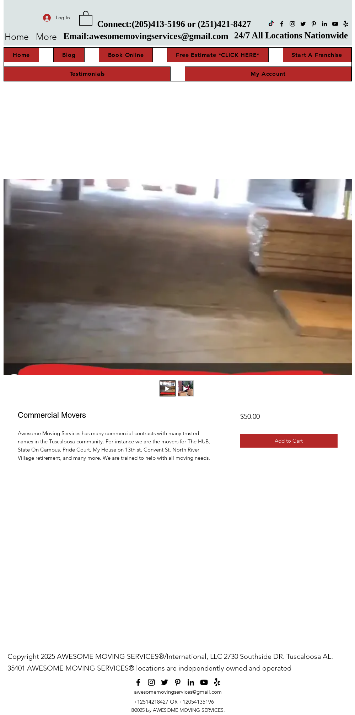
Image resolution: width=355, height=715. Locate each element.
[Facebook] (281, 23)
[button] (85, 18)
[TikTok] (271, 23)
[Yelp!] (345, 23)
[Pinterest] (313, 23)
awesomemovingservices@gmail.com (158, 36)
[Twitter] (303, 23)
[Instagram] (292, 23)
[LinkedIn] (324, 23)
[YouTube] (335, 23)
